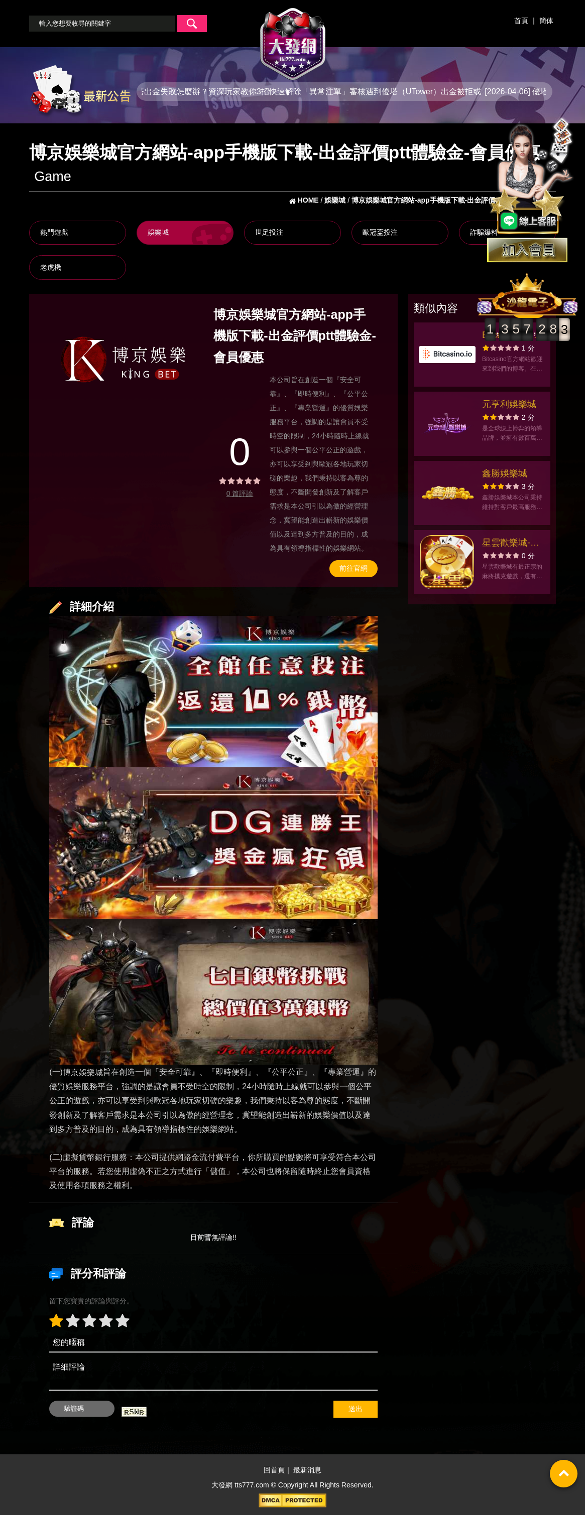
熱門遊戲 (54, 232)
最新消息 (307, 1470)
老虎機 (50, 267)
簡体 (546, 21)
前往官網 (353, 568)
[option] (123, 359)
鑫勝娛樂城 (504, 473)
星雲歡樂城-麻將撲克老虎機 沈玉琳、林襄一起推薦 (513, 544)
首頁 (521, 21)
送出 (355, 1409)
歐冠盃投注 (380, 232)
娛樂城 (158, 232)
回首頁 (274, 1470)
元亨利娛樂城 (509, 404)
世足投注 (269, 232)
